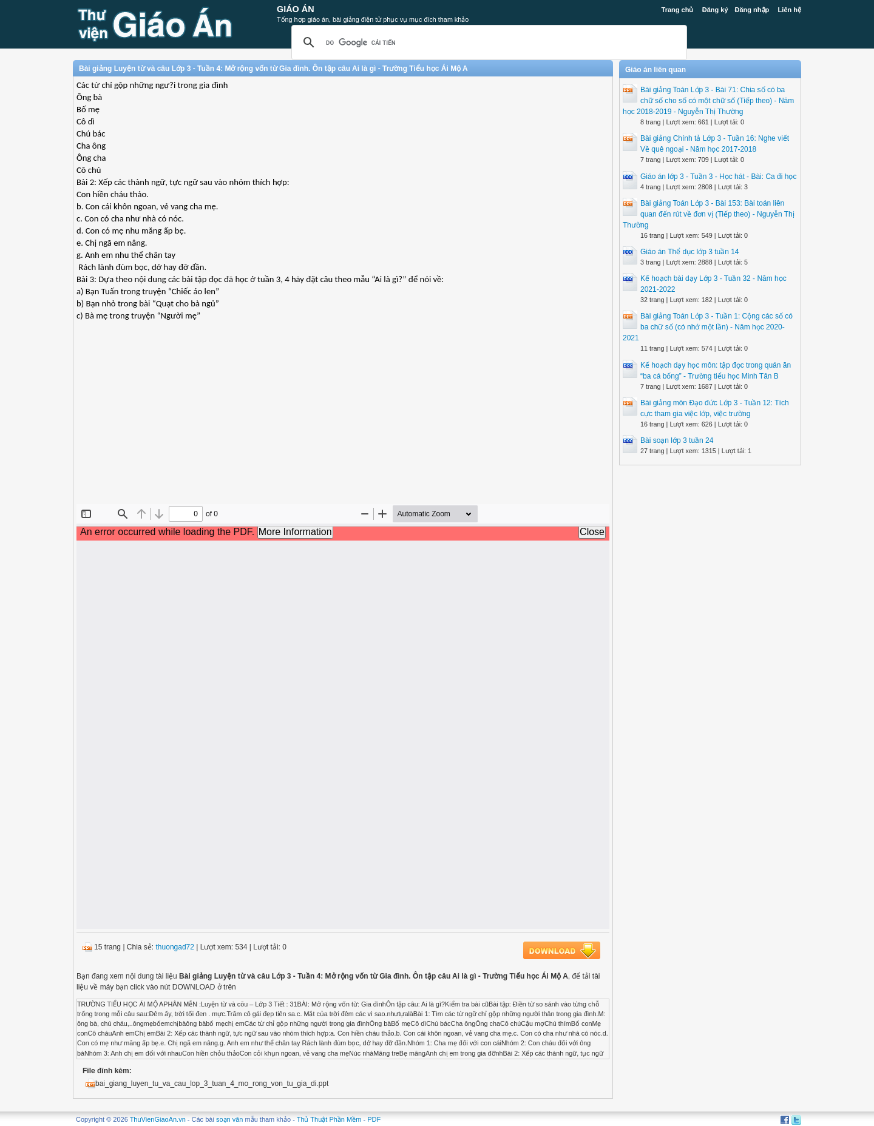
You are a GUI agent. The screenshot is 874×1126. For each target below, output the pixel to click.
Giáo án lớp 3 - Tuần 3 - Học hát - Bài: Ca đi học (718, 176)
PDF (374, 1119)
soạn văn (229, 1119)
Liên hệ (789, 9)
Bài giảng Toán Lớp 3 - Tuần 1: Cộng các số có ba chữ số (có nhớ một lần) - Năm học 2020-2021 (708, 327)
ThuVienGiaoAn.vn (158, 1119)
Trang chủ (678, 9)
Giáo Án (295, 9)
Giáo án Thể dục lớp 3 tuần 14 (689, 252)
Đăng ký (715, 9)
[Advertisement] (342, 416)
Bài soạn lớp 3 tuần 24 (676, 440)
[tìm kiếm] (487, 42)
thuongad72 (175, 947)
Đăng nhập (752, 9)
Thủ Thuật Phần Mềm (329, 1119)
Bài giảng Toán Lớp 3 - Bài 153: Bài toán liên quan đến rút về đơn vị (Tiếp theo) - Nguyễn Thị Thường (708, 214)
